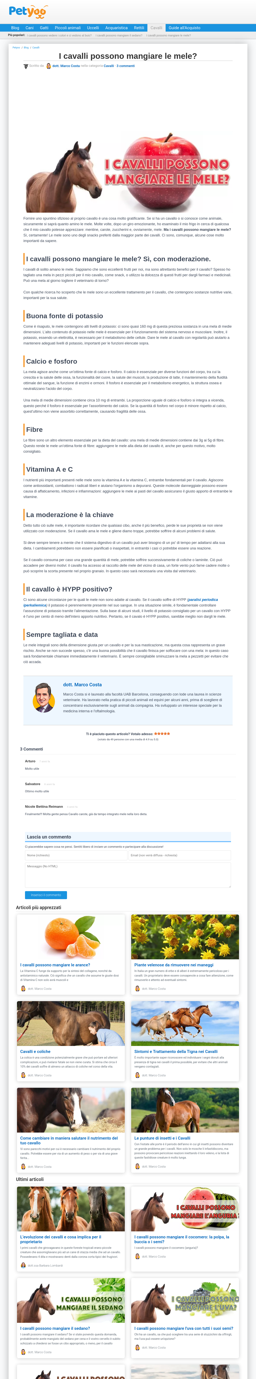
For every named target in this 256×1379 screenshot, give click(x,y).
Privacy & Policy (95, 1350)
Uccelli (93, 27)
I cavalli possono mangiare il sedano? (119, 35)
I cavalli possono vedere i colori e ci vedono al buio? (59, 35)
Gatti (44, 27)
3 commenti (126, 66)
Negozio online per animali (157, 1350)
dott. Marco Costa (66, 66)
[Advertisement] (128, 100)
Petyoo (28, 12)
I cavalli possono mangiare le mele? (168, 35)
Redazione (73, 1350)
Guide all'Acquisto (184, 27)
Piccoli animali (68, 27)
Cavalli (156, 27)
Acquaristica (116, 27)
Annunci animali (190, 1350)
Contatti (56, 1350)
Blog (15, 27)
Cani (30, 27)
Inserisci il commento (46, 895)
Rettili (139, 27)
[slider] (162, 733)
